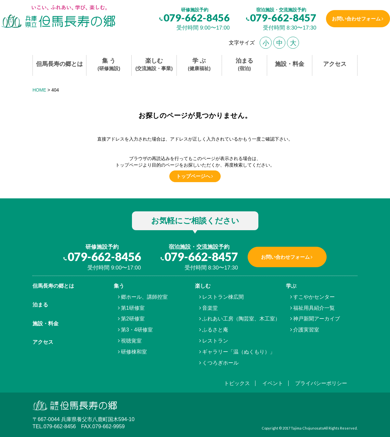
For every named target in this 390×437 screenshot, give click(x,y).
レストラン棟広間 (223, 297)
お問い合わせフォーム (355, 18)
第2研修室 (133, 318)
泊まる (244, 64)
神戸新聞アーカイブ (316, 318)
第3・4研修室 (137, 329)
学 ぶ (199, 64)
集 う (109, 64)
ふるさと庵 (215, 329)
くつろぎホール (220, 363)
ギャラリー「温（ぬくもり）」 (238, 352)
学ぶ (291, 286)
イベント (272, 383)
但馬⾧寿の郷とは (53, 286)
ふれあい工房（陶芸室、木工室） (241, 318)
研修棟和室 (134, 352)
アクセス (334, 64)
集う (119, 286)
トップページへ (193, 176)
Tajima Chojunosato (307, 428)
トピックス (237, 383)
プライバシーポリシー (321, 383)
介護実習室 (306, 329)
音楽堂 (210, 308)
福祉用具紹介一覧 (314, 308)
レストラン (215, 340)
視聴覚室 (131, 340)
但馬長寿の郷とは (59, 64)
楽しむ (154, 64)
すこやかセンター (314, 297)
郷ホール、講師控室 (144, 297)
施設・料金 (289, 64)
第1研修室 (133, 308)
